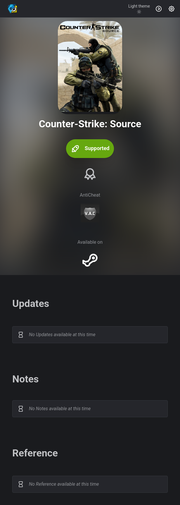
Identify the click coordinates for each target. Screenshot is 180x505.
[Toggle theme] (139, 8)
